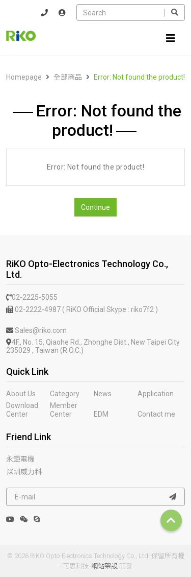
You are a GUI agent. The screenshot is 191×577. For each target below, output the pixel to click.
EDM (101, 414)
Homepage (24, 77)
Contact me (156, 414)
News (103, 394)
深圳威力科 (24, 472)
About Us (21, 394)
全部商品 (67, 77)
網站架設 (104, 566)
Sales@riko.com (36, 330)
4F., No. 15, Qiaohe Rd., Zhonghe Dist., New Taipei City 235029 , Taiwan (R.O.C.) (93, 346)
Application (156, 394)
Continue (95, 207)
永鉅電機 (20, 459)
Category (64, 394)
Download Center (22, 409)
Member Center (63, 409)
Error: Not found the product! (139, 77)
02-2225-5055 (32, 297)
